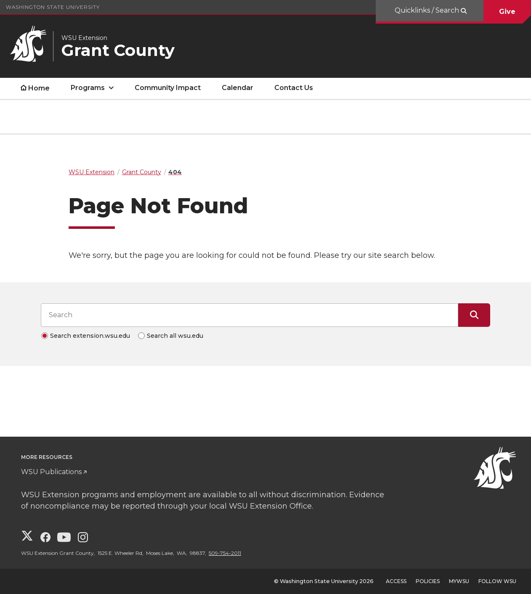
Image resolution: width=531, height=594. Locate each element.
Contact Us (293, 88)
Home (39, 88)
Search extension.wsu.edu (90, 335)
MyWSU (459, 581)
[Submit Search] (474, 315)
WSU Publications (51, 472)
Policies (428, 581)
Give (507, 12)
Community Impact (168, 88)
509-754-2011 (225, 553)
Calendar (237, 88)
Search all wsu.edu (175, 335)
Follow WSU (497, 581)
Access (396, 581)
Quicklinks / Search (428, 10)
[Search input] (249, 315)
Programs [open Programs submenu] (88, 88)
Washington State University (53, 7)
